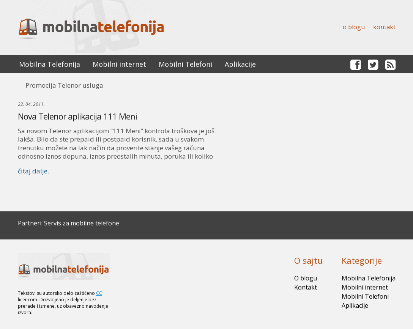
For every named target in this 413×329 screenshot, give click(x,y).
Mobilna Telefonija (49, 64)
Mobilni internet (119, 64)
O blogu (354, 27)
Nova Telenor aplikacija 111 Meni (77, 116)
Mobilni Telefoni (185, 64)
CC (99, 293)
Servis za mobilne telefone (81, 223)
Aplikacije (240, 64)
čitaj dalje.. (34, 171)
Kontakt (384, 27)
